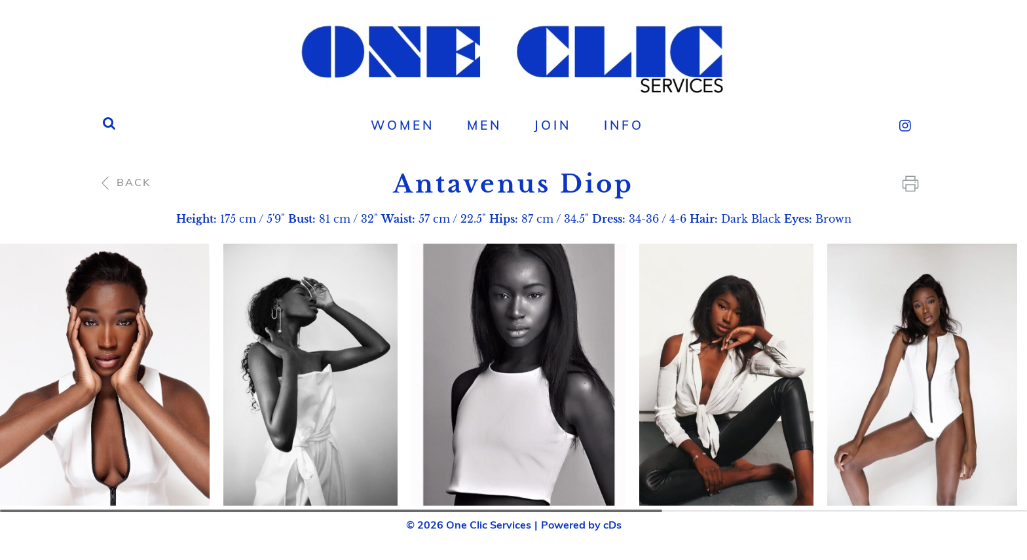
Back (124, 182)
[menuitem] (402, 125)
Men (484, 125)
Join (552, 125)
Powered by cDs (581, 524)
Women (402, 125)
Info (624, 125)
